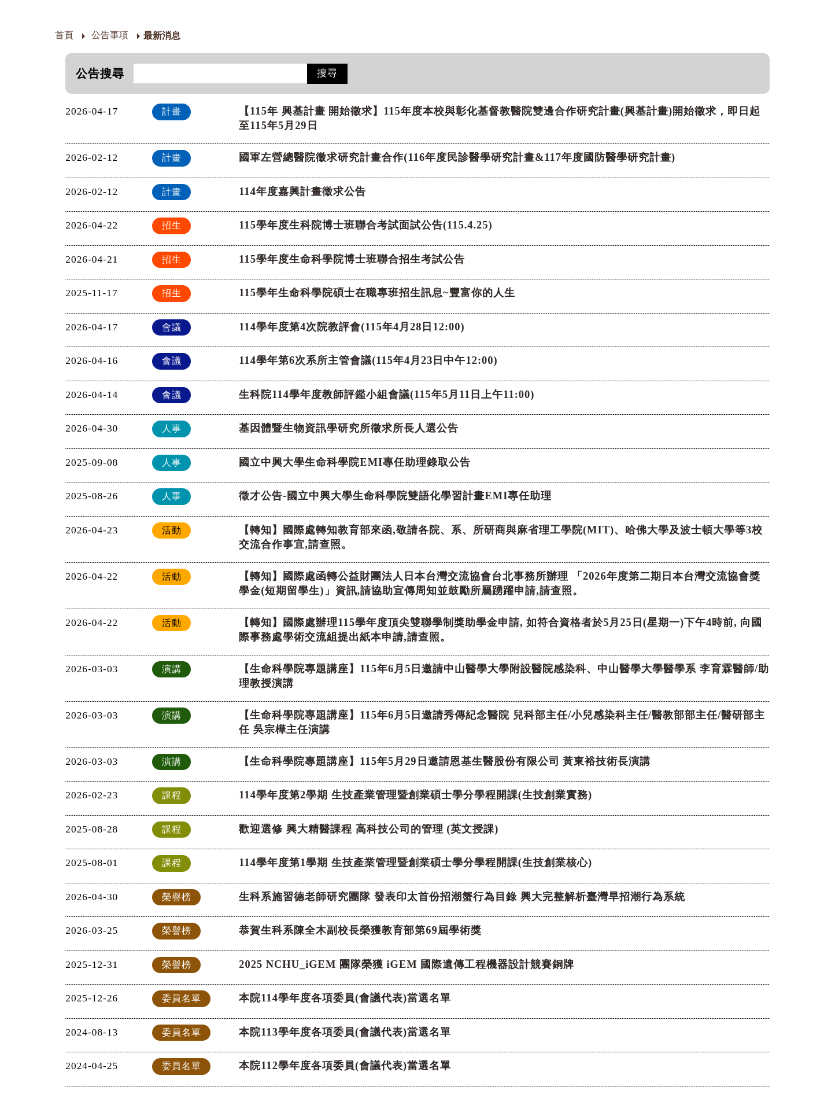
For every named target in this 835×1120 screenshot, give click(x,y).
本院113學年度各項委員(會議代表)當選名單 (345, 1032)
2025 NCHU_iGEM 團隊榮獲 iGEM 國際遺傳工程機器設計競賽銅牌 (406, 964)
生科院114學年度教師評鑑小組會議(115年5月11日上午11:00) (386, 394)
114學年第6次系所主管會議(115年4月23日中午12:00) (368, 360)
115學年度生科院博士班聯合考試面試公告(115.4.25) (365, 225)
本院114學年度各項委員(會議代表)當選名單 (345, 998)
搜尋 (327, 73)
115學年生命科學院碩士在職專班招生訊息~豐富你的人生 (377, 293)
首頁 (64, 35)
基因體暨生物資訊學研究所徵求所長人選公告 (349, 428)
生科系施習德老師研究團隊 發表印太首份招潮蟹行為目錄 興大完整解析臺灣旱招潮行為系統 (462, 896)
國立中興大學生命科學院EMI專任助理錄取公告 (355, 462)
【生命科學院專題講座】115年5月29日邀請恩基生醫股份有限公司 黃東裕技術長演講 (445, 761)
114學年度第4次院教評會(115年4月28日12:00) (351, 327)
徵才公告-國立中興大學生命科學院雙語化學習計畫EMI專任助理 (395, 496)
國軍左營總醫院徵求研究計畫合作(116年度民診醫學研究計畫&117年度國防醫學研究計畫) (457, 157)
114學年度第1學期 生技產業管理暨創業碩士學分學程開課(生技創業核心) (415, 862)
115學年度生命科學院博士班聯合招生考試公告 (352, 259)
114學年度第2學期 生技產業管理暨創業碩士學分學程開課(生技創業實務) (415, 795)
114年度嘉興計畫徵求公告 (302, 191)
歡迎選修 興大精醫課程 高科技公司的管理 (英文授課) (368, 829)
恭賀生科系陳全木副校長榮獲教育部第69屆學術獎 (360, 930)
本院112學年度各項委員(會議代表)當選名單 (345, 1065)
